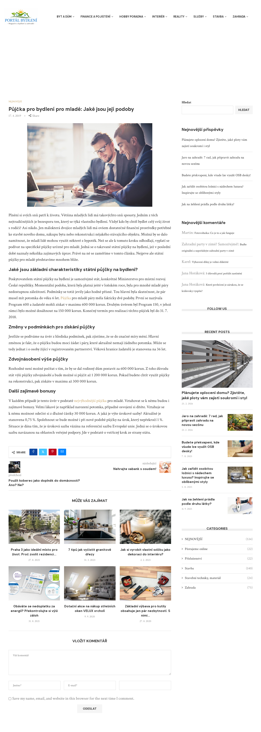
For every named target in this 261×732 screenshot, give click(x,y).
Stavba (218, 16)
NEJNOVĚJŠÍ (219, 539)
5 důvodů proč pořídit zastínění (224, 273)
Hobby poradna (131, 16)
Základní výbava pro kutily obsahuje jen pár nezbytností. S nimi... (145, 611)
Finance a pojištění (95, 16)
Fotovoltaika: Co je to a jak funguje (214, 233)
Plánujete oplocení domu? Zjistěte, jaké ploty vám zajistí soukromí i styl (214, 395)
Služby (198, 16)
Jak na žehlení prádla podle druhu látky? (208, 204)
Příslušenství (219, 558)
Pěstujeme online (219, 549)
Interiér (158, 16)
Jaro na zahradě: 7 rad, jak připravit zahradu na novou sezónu (202, 420)
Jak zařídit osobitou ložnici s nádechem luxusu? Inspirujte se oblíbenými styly (198, 475)
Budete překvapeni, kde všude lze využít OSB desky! (216, 175)
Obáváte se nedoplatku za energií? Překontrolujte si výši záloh (34, 611)
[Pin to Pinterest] (53, 452)
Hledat (186, 102)
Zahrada (239, 16)
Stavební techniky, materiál (219, 578)
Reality (178, 16)
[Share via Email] (62, 452)
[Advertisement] (130, 58)
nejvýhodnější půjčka (90, 400)
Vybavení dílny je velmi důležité (210, 262)
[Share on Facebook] (33, 452)
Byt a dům (64, 16)
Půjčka (66, 298)
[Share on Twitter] (43, 452)
